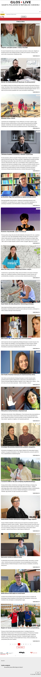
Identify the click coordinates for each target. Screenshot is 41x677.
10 (19, 644)
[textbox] (19, 12)
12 (23, 644)
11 (21, 644)
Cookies (38, 672)
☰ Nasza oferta (20, 21)
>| (30, 644)
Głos (34, 674)
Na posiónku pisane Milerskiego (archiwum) (13, 667)
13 (25, 644)
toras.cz (39, 674)
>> (28, 644)
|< (10, 644)
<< (12, 644)
